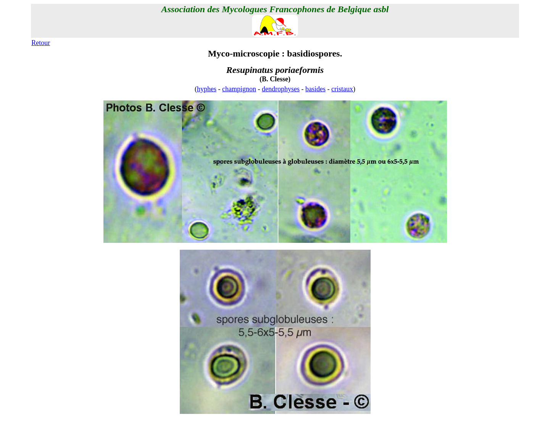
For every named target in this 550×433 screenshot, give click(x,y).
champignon (239, 89)
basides (315, 89)
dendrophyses (281, 89)
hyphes (206, 89)
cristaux (342, 89)
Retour (40, 43)
